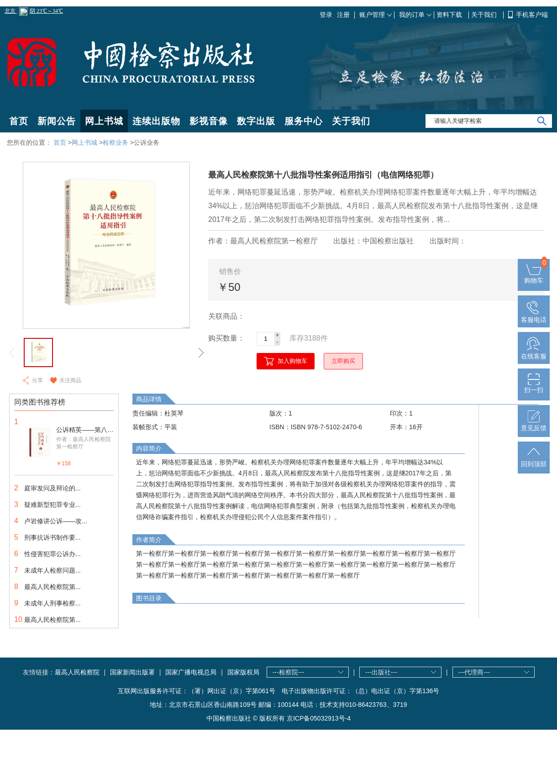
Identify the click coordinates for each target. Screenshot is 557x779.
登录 (326, 14)
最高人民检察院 (77, 672)
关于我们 (485, 14)
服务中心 (303, 121)
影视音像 (208, 121)
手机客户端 (532, 14)
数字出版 (256, 121)
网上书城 (104, 121)
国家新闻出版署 (132, 672)
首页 (18, 121)
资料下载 (450, 14)
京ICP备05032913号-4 (319, 718)
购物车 (533, 276)
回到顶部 (533, 460)
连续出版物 (156, 121)
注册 (343, 14)
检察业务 (115, 142)
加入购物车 (292, 361)
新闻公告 (56, 121)
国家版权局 (243, 672)
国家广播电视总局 (190, 672)
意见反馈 (533, 424)
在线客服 (533, 352)
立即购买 (343, 361)
